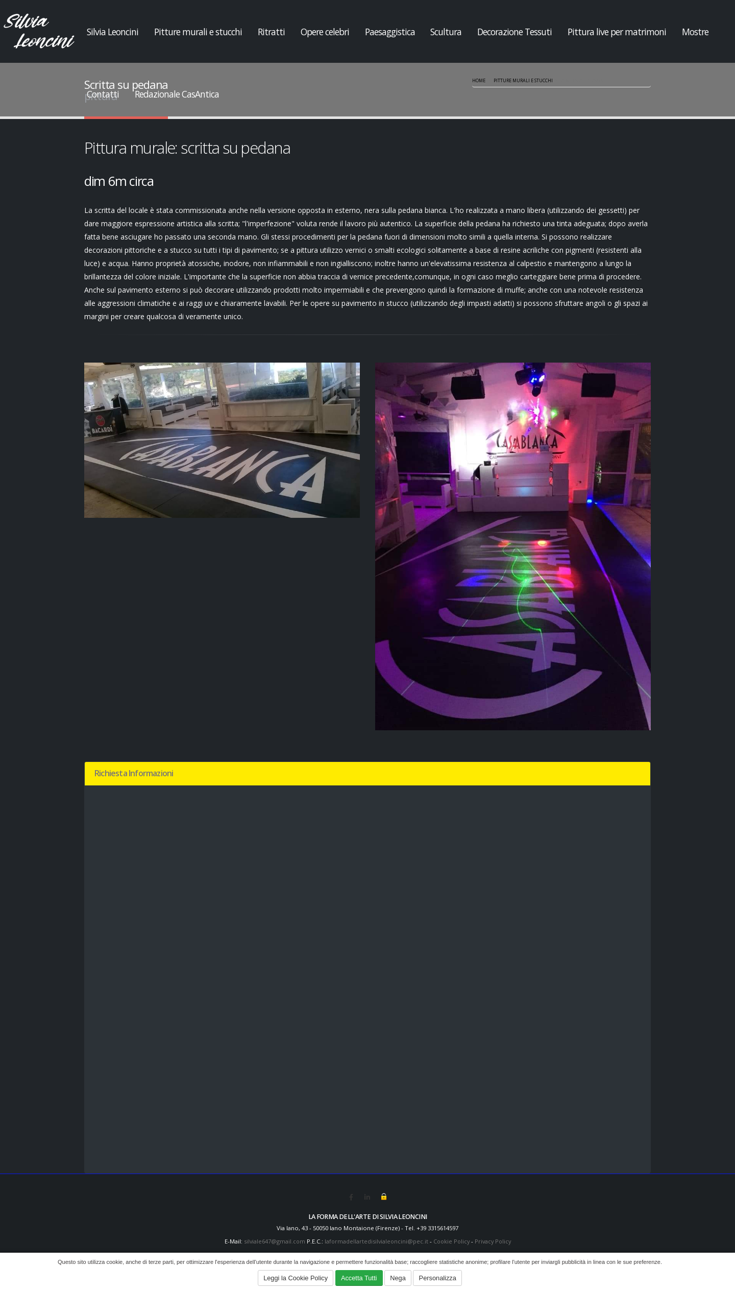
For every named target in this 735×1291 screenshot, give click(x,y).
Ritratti (271, 32)
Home (478, 81)
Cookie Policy (451, 1241)
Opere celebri (325, 32)
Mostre (695, 32)
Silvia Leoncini (112, 32)
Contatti (103, 94)
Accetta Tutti (359, 1278)
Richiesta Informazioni (133, 773)
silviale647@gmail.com (271, 1241)
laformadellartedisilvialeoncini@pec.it (374, 1241)
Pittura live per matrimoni (617, 32)
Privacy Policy (495, 1241)
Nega (398, 1278)
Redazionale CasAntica (177, 94)
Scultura (445, 32)
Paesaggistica (390, 32)
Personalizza (437, 1278)
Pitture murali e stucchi (198, 32)
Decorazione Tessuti (514, 32)
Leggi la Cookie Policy (295, 1278)
